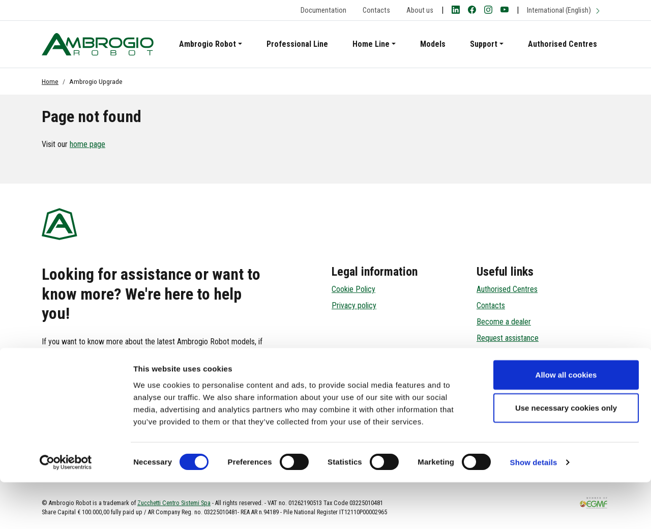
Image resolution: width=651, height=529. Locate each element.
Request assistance (508, 338)
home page (87, 144)
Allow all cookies (566, 421)
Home (50, 81)
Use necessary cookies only (566, 454)
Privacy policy (354, 305)
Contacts (376, 10)
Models (433, 44)
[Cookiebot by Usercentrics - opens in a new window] (65, 509)
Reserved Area (500, 354)
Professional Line (297, 44)
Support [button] (483, 44)
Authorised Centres (562, 44)
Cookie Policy (353, 289)
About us (419, 10)
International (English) (564, 10)
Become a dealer (504, 322)
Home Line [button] (371, 44)
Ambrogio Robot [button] (207, 44)
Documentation (323, 10)
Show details (533, 509)
